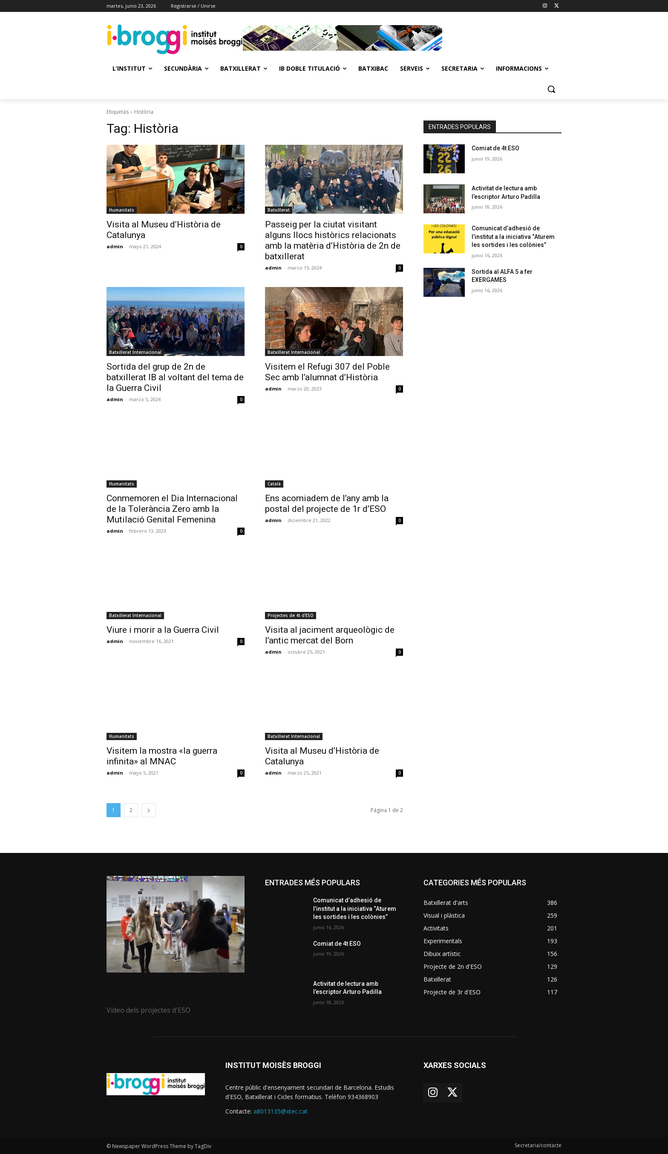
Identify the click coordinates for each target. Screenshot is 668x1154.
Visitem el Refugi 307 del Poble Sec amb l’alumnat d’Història (327, 372)
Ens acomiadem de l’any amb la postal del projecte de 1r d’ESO (327, 503)
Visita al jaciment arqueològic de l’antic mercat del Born (329, 635)
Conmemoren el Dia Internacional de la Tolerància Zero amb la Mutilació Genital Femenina (172, 509)
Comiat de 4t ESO (495, 148)
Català (274, 484)
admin (115, 246)
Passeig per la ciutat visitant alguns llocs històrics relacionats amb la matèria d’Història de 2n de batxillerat (332, 240)
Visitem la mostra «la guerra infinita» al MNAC (162, 756)
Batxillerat (279, 210)
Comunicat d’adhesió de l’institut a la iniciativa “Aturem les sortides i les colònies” (513, 236)
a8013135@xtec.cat (280, 1111)
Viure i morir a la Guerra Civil (163, 630)
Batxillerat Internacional (135, 352)
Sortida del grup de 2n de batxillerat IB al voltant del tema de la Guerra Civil (175, 377)
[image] (176, 924)
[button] (551, 89)
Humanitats (121, 210)
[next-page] (148, 810)
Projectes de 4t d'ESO (291, 615)
